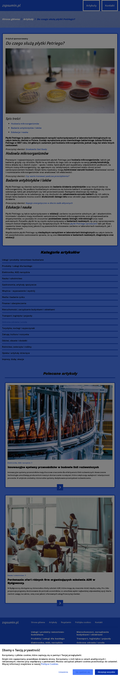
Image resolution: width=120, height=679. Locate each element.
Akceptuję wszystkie (106, 672)
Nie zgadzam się (83, 672)
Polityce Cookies (49, 664)
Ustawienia (63, 672)
